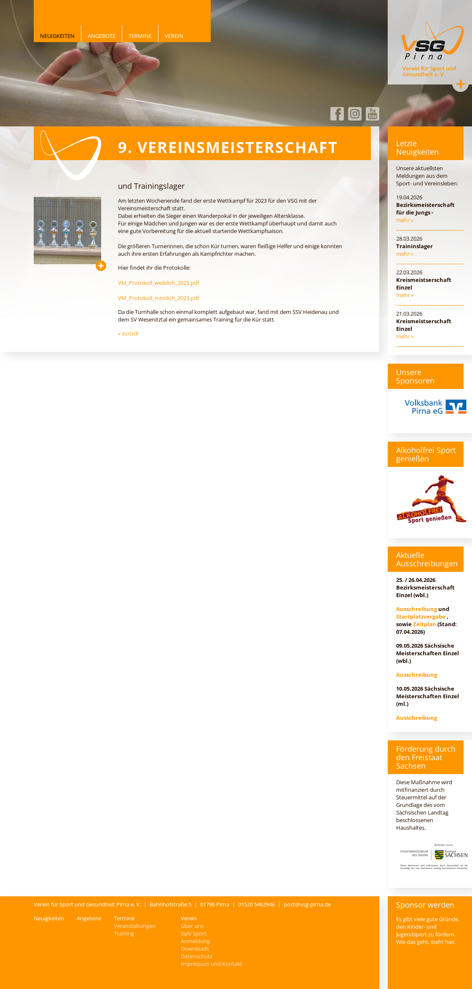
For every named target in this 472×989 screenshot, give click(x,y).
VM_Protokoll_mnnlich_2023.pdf (158, 298)
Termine (140, 36)
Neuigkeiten (57, 36)
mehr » (404, 220)
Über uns (192, 926)
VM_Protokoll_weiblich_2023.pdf (158, 283)
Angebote (101, 36)
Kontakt (460, 84)
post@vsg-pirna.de (307, 904)
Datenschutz (196, 956)
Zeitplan (424, 624)
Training (124, 933)
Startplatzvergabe (420, 616)
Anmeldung (195, 941)
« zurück (128, 333)
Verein (174, 36)
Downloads (195, 948)
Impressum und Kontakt (211, 964)
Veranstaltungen (135, 926)
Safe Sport (193, 933)
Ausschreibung (416, 609)
